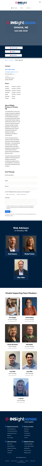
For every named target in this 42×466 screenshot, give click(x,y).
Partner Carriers (27, 450)
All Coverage (10, 437)
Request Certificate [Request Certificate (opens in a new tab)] (11, 448)
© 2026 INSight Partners (21, 457)
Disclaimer (7, 460)
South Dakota (27, 435)
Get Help (9, 452)
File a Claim (9, 444)
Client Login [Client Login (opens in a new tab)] (14, 7)
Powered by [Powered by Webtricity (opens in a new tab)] (21, 462)
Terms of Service (14, 460)
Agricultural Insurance (12, 433)
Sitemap (26, 460)
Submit (8, 211)
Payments (28, 7)
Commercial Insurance (12, 431)
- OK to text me (11, 194)
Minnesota (26, 429)
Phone (7, 186)
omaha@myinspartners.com (11, 72)
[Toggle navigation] (39, 2)
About (6, 60)
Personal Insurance (11, 429)
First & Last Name (9, 175)
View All (26, 437)
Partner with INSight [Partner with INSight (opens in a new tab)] (28, 444)
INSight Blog (27, 448)
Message (7, 197)
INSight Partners (28, 441)
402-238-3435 (10, 69)
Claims (21, 7)
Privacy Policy (32, 460)
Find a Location (27, 426)
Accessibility (21, 460)
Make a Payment (10, 446)
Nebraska (26, 431)
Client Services (10, 441)
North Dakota (27, 433)
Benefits (9, 435)
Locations (11, 60)
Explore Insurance (11, 426)
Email (6, 180)
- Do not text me (21, 194)
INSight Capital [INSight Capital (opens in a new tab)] (27, 452)
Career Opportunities (29, 446)
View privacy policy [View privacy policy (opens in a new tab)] (9, 215)
